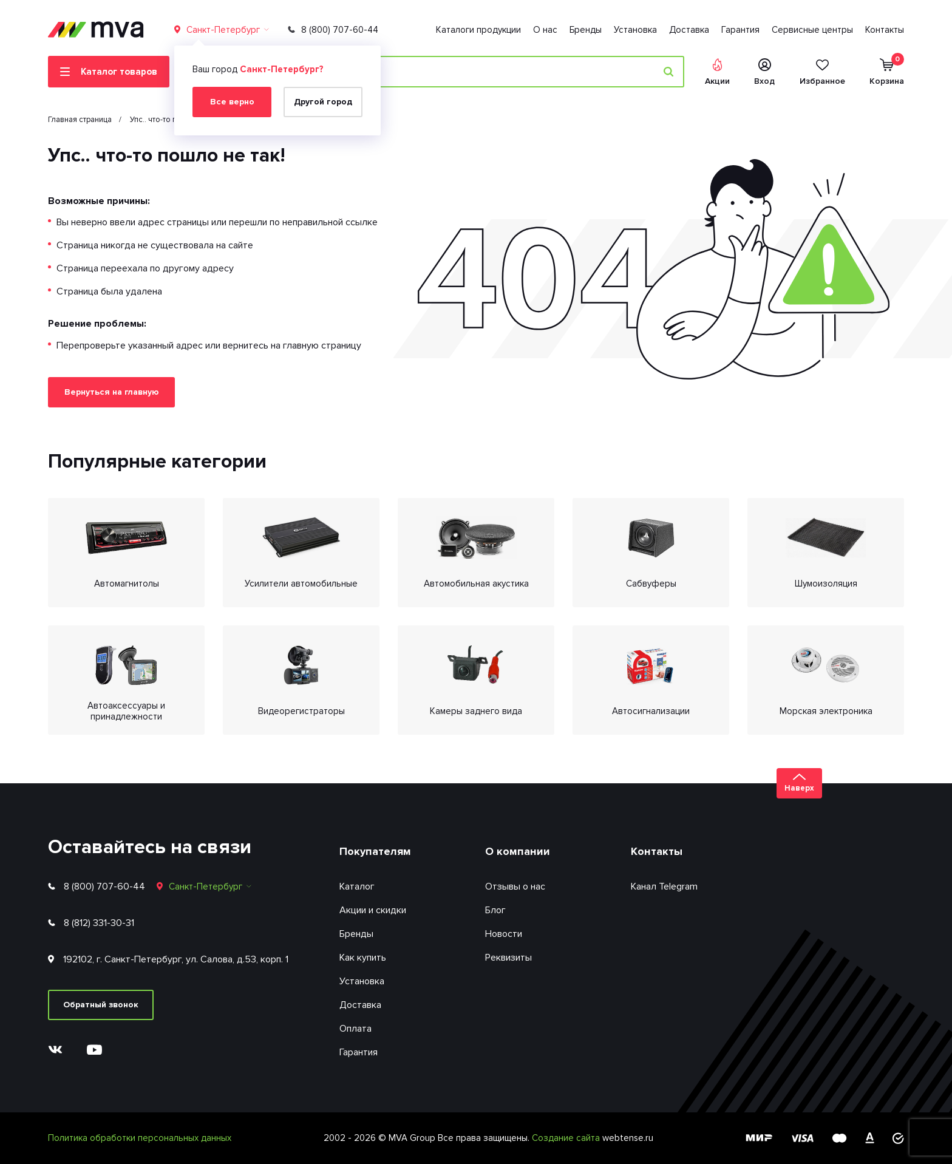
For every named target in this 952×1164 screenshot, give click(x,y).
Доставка (689, 29)
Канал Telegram (664, 886)
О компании (517, 851)
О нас (545, 29)
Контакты (884, 29)
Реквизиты (508, 957)
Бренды (586, 29)
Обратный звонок (100, 1004)
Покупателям (375, 851)
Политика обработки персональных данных (139, 1137)
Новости (503, 934)
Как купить (362, 957)
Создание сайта (567, 1137)
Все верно (232, 102)
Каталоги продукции (478, 29)
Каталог (357, 886)
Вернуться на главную (111, 392)
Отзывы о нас (515, 886)
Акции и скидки (372, 910)
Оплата (355, 1029)
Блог (495, 910)
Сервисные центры (812, 29)
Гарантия (740, 29)
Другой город (323, 102)
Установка (635, 29)
